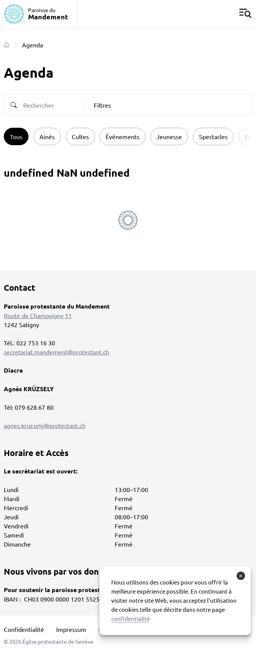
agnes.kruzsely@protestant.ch (44, 425)
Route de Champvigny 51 (38, 315)
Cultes (80, 136)
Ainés (47, 136)
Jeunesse (169, 136)
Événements (122, 136)
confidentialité (130, 618)
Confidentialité (24, 629)
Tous (16, 136)
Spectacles (213, 136)
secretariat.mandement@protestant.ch (56, 352)
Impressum (71, 629)
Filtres (102, 105)
